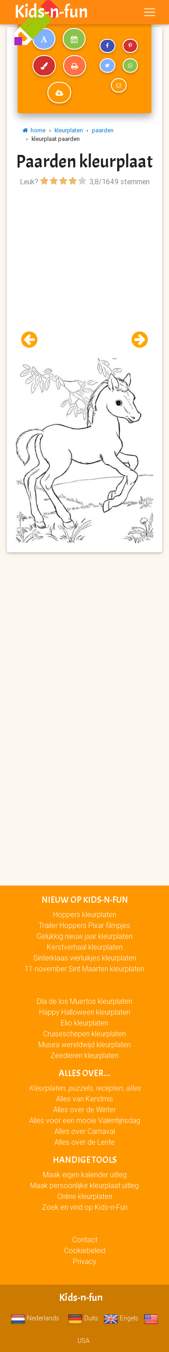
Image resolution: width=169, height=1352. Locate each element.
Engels (121, 1318)
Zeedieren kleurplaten (84, 1055)
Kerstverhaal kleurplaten (85, 946)
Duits (83, 1318)
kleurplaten (69, 130)
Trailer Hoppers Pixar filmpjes (84, 925)
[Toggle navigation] (149, 12)
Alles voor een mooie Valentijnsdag (84, 1120)
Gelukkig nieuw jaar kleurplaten (84, 936)
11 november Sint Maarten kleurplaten (84, 968)
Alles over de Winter (84, 1109)
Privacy (84, 1261)
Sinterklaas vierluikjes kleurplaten (84, 957)
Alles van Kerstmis (84, 1098)
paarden (103, 130)
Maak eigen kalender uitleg (85, 1174)
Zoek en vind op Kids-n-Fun (85, 1207)
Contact (84, 1239)
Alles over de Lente (85, 1142)
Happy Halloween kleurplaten (84, 1011)
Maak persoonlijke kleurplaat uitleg (84, 1185)
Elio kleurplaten (84, 1022)
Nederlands (35, 1318)
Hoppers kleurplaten (84, 914)
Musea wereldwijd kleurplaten (84, 1044)
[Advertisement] (84, 273)
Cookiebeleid (84, 1250)
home (34, 130)
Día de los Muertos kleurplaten (84, 1001)
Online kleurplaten (84, 1196)
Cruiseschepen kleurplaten (84, 1033)
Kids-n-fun (51, 12)
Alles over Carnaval (85, 1131)
